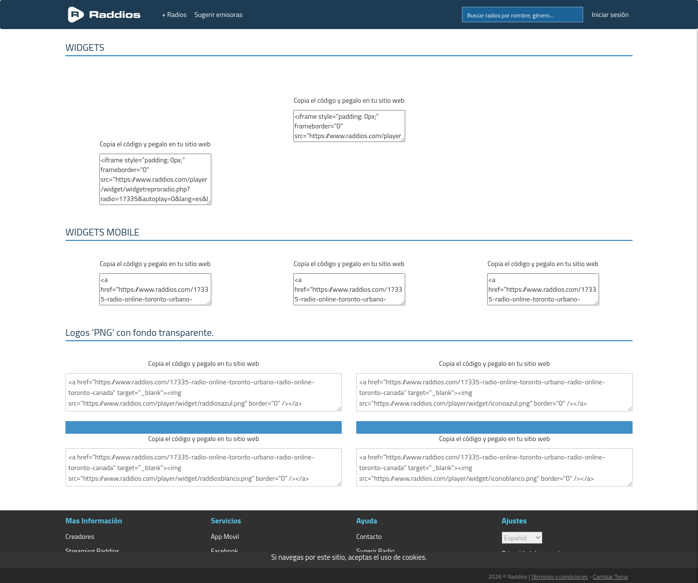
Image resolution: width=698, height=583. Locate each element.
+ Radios (174, 14)
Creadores (79, 536)
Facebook (224, 551)
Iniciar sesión (610, 14)
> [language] (522, 538)
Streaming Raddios (92, 551)
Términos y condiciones (559, 576)
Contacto (369, 536)
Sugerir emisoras (218, 14)
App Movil (225, 536)
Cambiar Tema (610, 576)
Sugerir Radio (375, 551)
